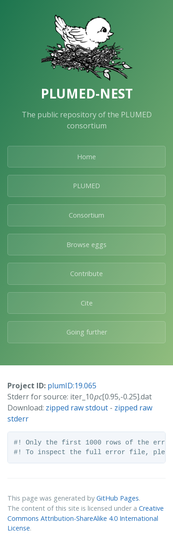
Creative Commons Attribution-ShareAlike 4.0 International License (85, 518)
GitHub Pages (117, 498)
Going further (86, 332)
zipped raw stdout (77, 408)
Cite (87, 303)
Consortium (86, 215)
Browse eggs (86, 244)
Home (86, 156)
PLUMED (86, 185)
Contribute (86, 273)
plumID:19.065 (72, 386)
